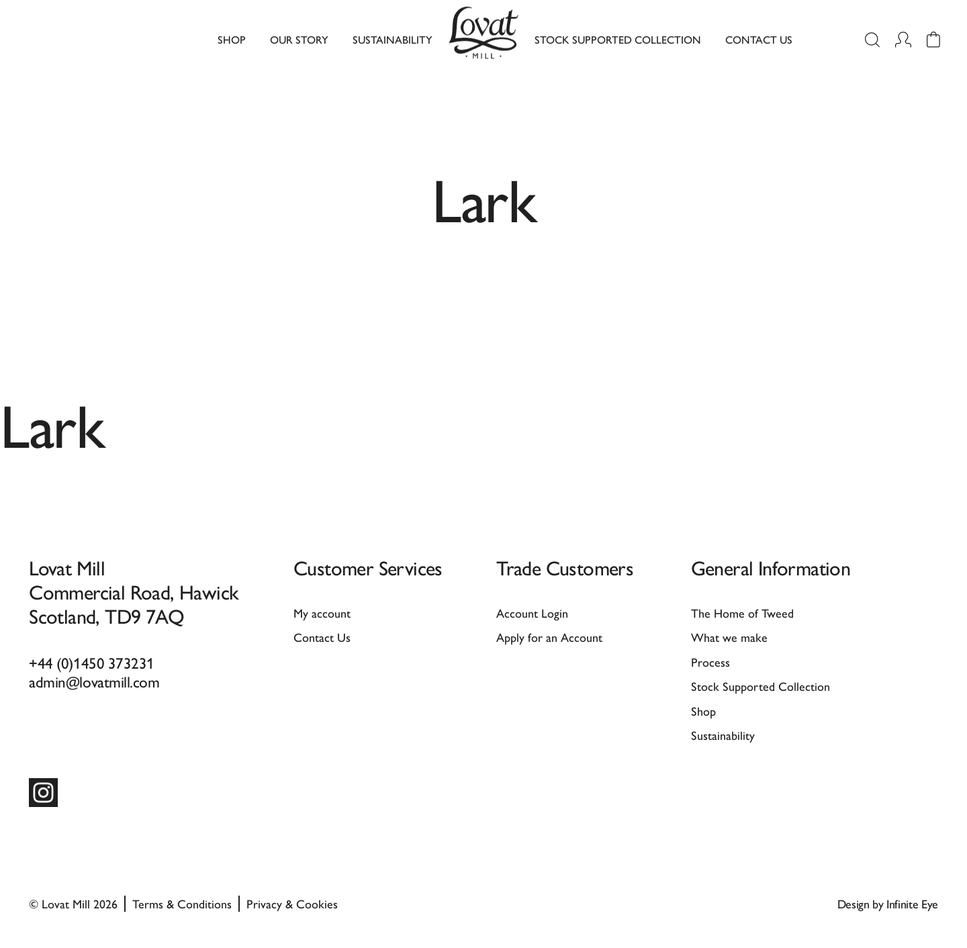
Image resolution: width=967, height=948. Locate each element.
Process (710, 661)
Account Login (532, 612)
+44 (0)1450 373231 (91, 662)
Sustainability (392, 39)
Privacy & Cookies (292, 903)
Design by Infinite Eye (887, 903)
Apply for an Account (549, 636)
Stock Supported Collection (618, 39)
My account (322, 612)
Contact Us (758, 39)
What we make (729, 636)
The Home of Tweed (742, 612)
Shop (232, 39)
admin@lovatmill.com (94, 681)
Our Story (299, 39)
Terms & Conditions (182, 903)
